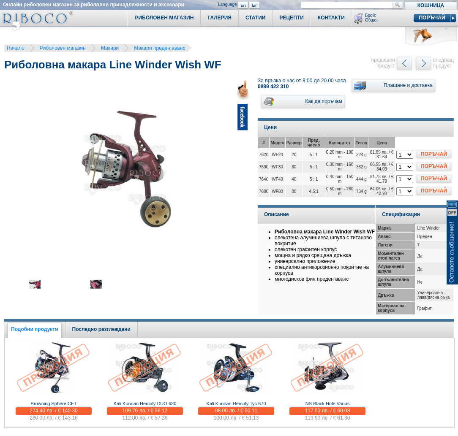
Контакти (331, 18)
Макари (110, 48)
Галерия (219, 18)
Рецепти (291, 18)
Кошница (430, 5)
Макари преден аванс (159, 48)
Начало (16, 48)
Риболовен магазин (63, 48)
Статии (255, 18)
